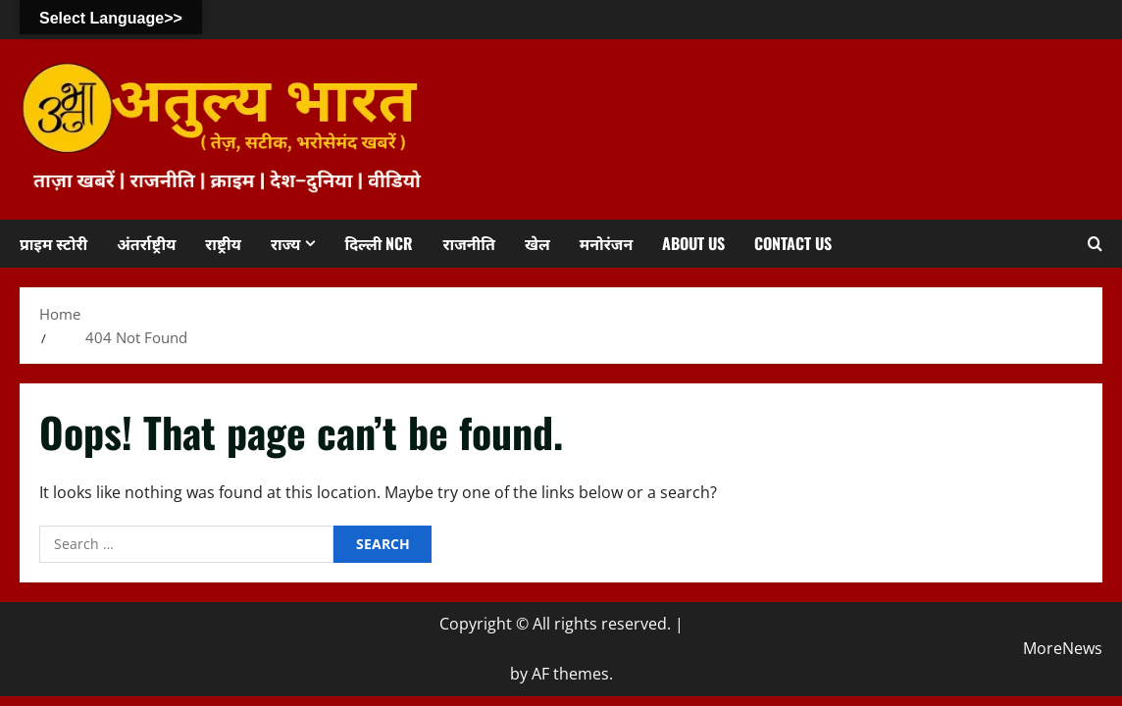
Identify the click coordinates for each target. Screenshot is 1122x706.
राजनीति (468, 243)
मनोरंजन (606, 243)
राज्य (286, 243)
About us (693, 243)
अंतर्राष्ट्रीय (146, 243)
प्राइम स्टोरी (53, 243)
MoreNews (1062, 648)
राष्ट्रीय (223, 243)
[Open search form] (1095, 244)
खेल (537, 243)
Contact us (793, 243)
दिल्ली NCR (378, 243)
